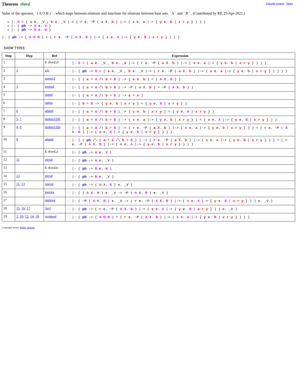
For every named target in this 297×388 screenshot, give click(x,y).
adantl (49, 111)
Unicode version (275, 3)
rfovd (25, 4)
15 (18, 208)
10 (21, 216)
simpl (49, 94)
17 (28, 208)
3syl (48, 208)
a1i (47, 70)
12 (27, 216)
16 (23, 208)
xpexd (49, 184)
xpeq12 (50, 78)
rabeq (49, 103)
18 (37, 216)
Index (290, 3)
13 (18, 176)
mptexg (50, 200)
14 (32, 216)
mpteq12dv (53, 119)
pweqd (49, 86)
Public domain (27, 227)
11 (17, 159)
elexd (48, 159)
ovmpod (50, 216)
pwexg (49, 192)
